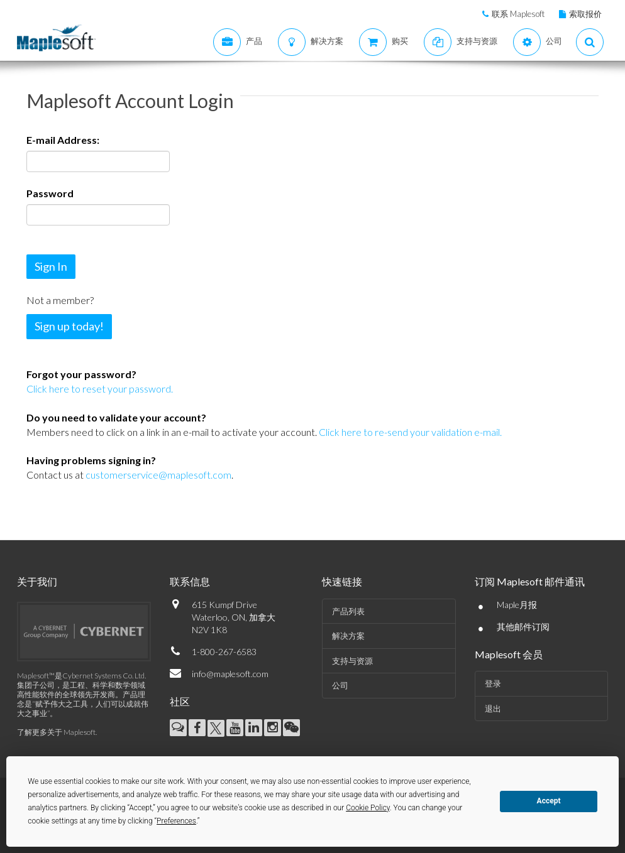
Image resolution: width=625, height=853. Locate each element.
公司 (340, 685)
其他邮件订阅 (523, 626)
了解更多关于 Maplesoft (56, 732)
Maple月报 (517, 604)
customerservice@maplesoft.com (158, 475)
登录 (493, 683)
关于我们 (37, 581)
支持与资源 (352, 661)
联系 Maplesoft (518, 14)
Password (50, 193)
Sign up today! (69, 326)
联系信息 (190, 581)
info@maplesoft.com (230, 673)
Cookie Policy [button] (368, 807)
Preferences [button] (176, 821)
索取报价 (585, 14)
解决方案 (348, 636)
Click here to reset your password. (99, 388)
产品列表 (348, 611)
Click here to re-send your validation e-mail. (409, 432)
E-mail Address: (62, 140)
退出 (493, 709)
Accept (549, 800)
